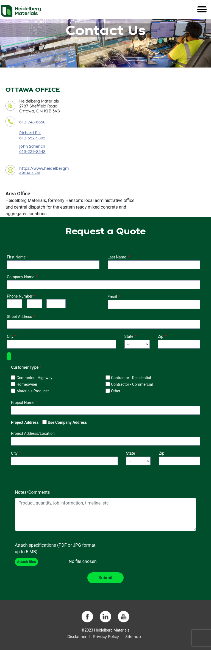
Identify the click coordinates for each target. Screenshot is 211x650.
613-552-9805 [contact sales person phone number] (32, 137)
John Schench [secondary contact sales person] (32, 146)
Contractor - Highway (34, 378)
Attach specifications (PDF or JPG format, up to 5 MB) (55, 548)
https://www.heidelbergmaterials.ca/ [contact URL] (44, 170)
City (10, 336)
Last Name (117, 257)
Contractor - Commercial (132, 384)
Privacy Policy (106, 636)
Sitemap (133, 636)
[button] (9, 356)
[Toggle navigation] (202, 9)
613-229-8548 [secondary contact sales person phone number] (32, 151)
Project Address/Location (33, 433)
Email (112, 297)
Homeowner (26, 384)
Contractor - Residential (131, 378)
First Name (16, 257)
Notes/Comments (32, 492)
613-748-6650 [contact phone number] (32, 122)
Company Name (20, 277)
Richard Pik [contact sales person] (30, 132)
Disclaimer (77, 636)
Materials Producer (32, 391)
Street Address (19, 316)
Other (115, 391)
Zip (160, 336)
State (129, 336)
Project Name (22, 402)
